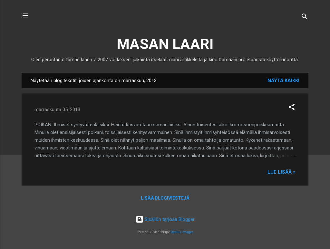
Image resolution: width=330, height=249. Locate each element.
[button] (292, 108)
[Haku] (304, 17)
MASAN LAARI (165, 44)
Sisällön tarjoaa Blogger (165, 219)
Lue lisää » (281, 172)
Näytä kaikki (283, 80)
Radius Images (182, 232)
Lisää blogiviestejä (165, 198)
